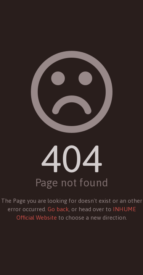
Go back (58, 209)
